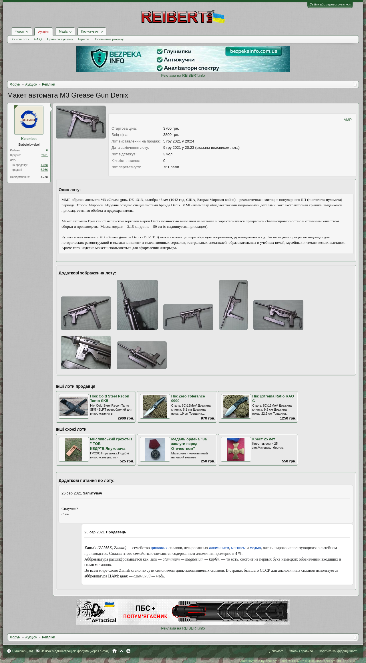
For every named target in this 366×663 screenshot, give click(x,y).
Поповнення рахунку (109, 39)
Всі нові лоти (20, 39)
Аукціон (43, 31)
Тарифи (83, 39)
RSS (128, 651)
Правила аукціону (60, 39)
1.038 (44, 165)
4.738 (44, 177)
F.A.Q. (38, 39)
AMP (348, 120)
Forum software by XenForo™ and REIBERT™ (297, 661)
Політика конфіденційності (338, 651)
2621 (44, 155)
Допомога (276, 651)
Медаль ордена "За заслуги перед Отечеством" (189, 444)
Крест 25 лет (263, 439)
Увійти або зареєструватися (330, 4)
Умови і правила (301, 651)
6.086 (44, 169)
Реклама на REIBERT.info (183, 75)
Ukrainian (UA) (22, 651)
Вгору (122, 651)
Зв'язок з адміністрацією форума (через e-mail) (75, 651)
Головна (114, 651)
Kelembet (29, 139)
